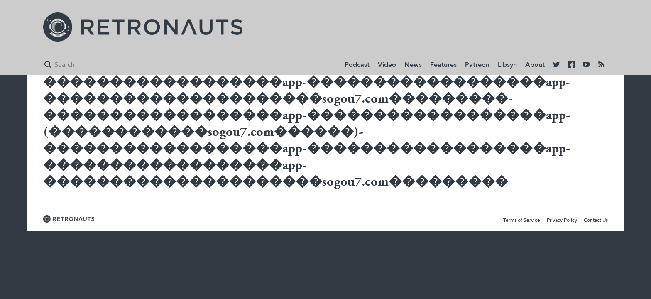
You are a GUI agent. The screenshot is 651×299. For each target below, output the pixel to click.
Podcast (357, 64)
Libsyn (507, 64)
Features (443, 64)
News (413, 64)
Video (387, 64)
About (535, 64)
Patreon (477, 64)
